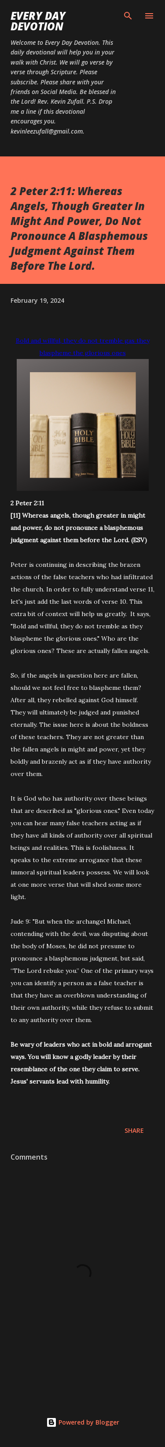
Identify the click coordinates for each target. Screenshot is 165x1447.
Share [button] (134, 1130)
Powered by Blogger (82, 1422)
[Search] (128, 16)
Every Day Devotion (38, 20)
